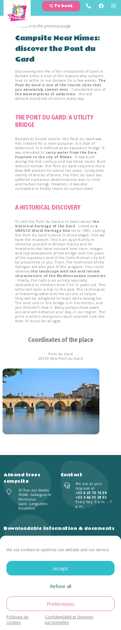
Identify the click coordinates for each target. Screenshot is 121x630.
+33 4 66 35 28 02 (91, 497)
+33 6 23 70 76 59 (91, 493)
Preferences (61, 604)
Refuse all (60, 586)
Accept (60, 568)
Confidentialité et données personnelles (69, 619)
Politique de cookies (17, 619)
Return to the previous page (43, 26)
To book (61, 6)
